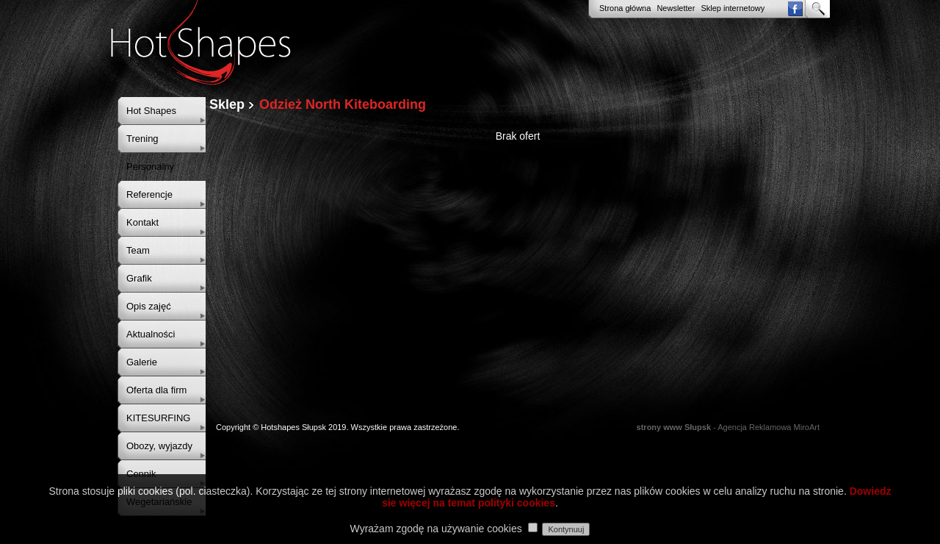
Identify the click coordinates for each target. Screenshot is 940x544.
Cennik (141, 473)
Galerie (141, 362)
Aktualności (150, 334)
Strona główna (625, 8)
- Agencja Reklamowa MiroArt (728, 427)
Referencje (149, 194)
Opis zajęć (148, 306)
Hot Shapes (151, 110)
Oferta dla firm (156, 390)
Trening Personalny (150, 152)
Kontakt (142, 222)
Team (138, 250)
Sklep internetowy (732, 8)
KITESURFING (158, 417)
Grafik (139, 278)
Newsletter (676, 8)
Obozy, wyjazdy (159, 445)
